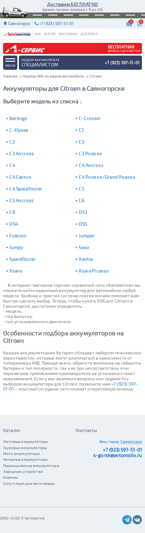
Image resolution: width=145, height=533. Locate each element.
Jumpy (16, 247)
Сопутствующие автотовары (29, 483)
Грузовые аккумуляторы (25, 447)
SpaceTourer (22, 259)
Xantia (86, 259)
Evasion (17, 235)
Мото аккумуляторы (21, 453)
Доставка (89, 34)
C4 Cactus (20, 177)
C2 (12, 141)
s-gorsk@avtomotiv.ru (117, 455)
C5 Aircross (21, 200)
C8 (12, 212)
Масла (50, 34)
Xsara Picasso (94, 270)
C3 (81, 141)
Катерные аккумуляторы (25, 459)
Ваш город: (109, 441)
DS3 (83, 212)
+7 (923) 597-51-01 (122, 449)
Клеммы (10, 477)
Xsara (15, 270)
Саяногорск (131, 441)
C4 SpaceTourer (25, 188)
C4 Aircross (91, 165)
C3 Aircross (21, 153)
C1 (81, 130)
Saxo (84, 247)
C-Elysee (18, 130)
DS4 (13, 224)
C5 (81, 188)
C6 (81, 200)
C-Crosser (90, 118)
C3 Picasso (90, 153)
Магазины (68, 34)
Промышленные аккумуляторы (31, 465)
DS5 (83, 224)
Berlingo (18, 118)
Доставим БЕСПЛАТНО (72, 4)
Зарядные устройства (23, 471)
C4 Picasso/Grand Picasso (107, 177)
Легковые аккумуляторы (25, 441)
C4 (12, 165)
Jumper (86, 235)
